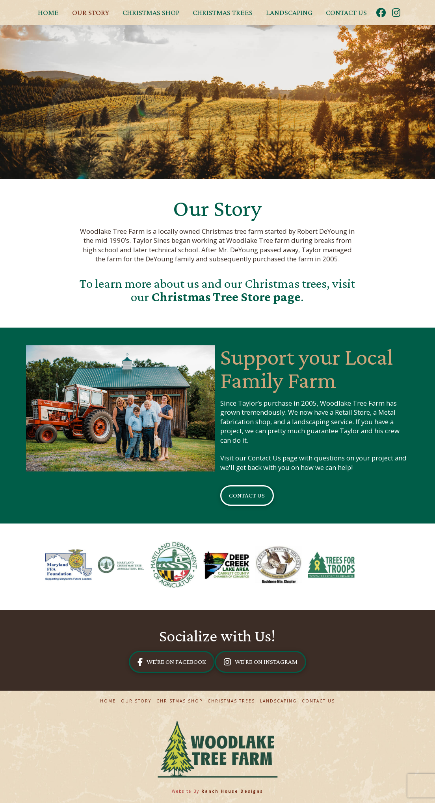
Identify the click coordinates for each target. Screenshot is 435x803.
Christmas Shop (179, 701)
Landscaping (278, 701)
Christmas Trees (231, 701)
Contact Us (318, 701)
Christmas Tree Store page (226, 296)
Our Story (136, 701)
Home (108, 701)
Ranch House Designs (232, 791)
